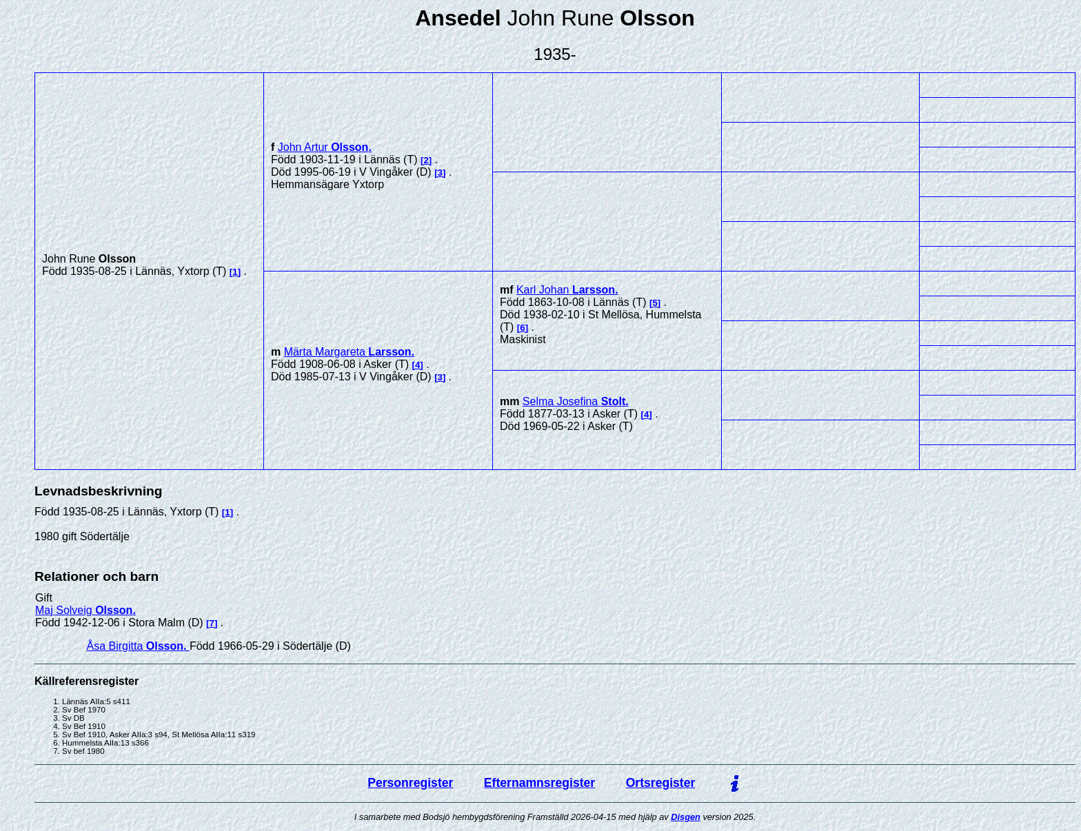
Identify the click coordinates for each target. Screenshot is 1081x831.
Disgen (685, 817)
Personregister (410, 783)
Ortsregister (661, 783)
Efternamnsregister (539, 783)
